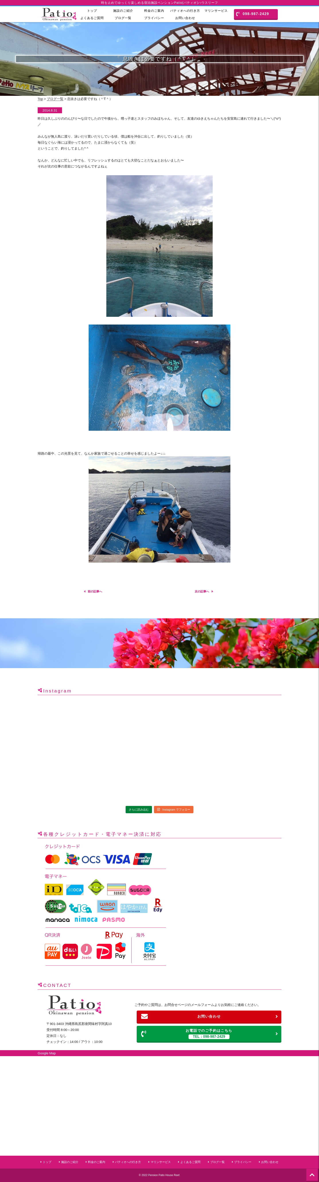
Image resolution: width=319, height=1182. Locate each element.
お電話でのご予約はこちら (209, 1034)
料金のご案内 (154, 10)
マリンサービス (216, 10)
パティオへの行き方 (185, 10)
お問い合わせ (185, 18)
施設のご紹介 (123, 10)
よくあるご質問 (92, 18)
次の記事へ (202, 591)
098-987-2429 (252, 14)
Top (40, 99)
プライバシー (154, 18)
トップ (92, 10)
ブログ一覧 (123, 18)
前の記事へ (95, 591)
